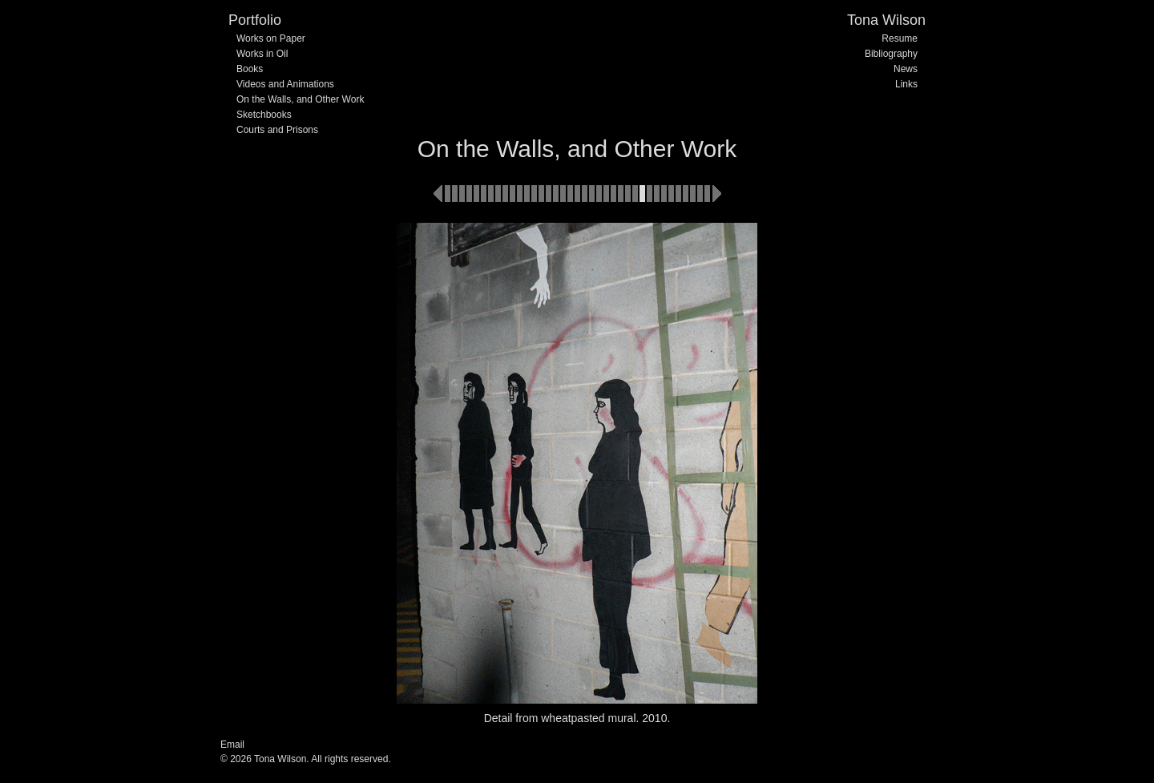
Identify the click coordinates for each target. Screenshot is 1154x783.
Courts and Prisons (277, 129)
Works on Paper (270, 38)
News (906, 69)
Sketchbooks (264, 114)
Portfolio (254, 20)
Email (232, 744)
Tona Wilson (886, 20)
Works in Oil (262, 53)
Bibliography (891, 53)
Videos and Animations (285, 84)
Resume (900, 38)
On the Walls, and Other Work (300, 99)
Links (906, 84)
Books (249, 69)
